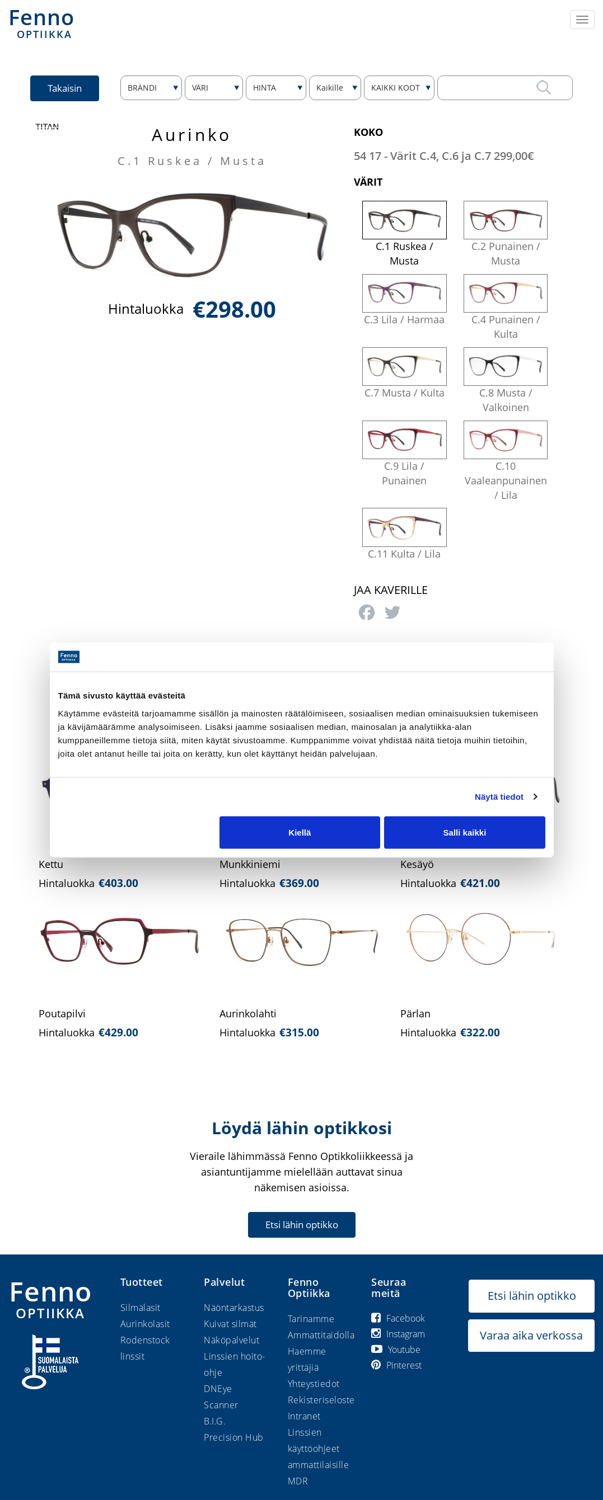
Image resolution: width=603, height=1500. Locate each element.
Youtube (395, 1349)
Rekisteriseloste (321, 1400)
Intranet (304, 1416)
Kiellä (299, 832)
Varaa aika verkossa (531, 1335)
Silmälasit (140, 1307)
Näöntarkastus (234, 1307)
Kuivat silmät (230, 1324)
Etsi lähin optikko (301, 1224)
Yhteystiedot (314, 1384)
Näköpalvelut (231, 1340)
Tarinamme (311, 1319)
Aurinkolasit (145, 1324)
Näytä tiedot (499, 796)
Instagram (398, 1334)
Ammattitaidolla (321, 1335)
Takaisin (65, 88)
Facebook (398, 1318)
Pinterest (396, 1365)
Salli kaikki (465, 832)
